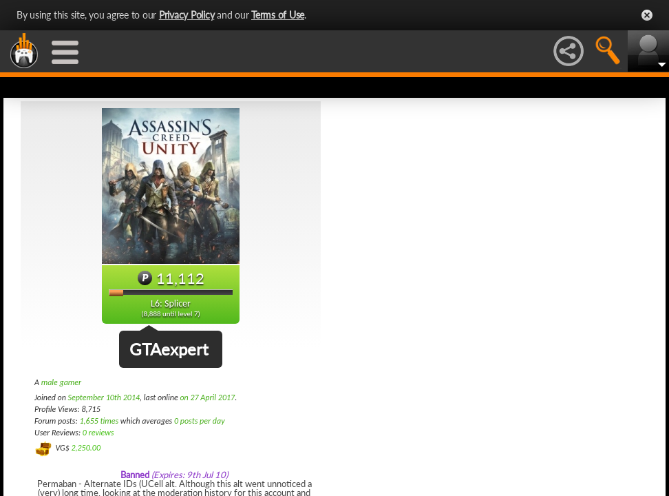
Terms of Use (277, 15)
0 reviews (98, 432)
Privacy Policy (187, 15)
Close (646, 15)
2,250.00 (85, 448)
